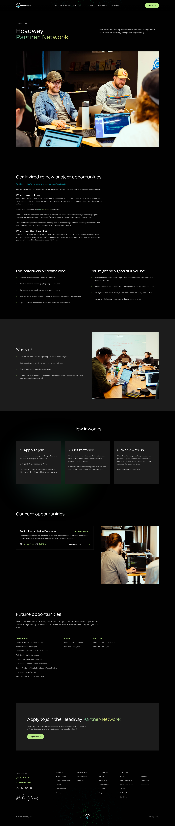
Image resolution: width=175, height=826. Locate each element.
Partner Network (126, 793)
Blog (100, 793)
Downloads (103, 780)
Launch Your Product (63, 780)
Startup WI (145, 780)
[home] (23, 5)
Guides (101, 776)
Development (61, 789)
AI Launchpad (61, 776)
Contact (144, 776)
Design (58, 784)
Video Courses (104, 784)
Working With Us (62, 5)
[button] (77, 5)
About (122, 776)
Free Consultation (126, 784)
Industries (80, 780)
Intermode (145, 784)
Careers (123, 789)
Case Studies (82, 776)
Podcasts (102, 789)
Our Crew (123, 797)
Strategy (59, 793)
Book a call (152, 5)
